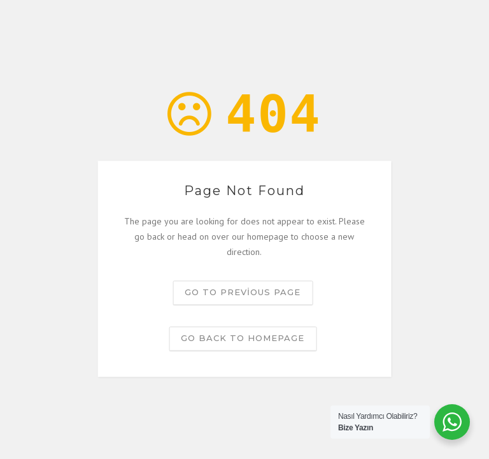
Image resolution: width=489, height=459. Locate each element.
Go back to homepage (242, 338)
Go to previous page (243, 293)
